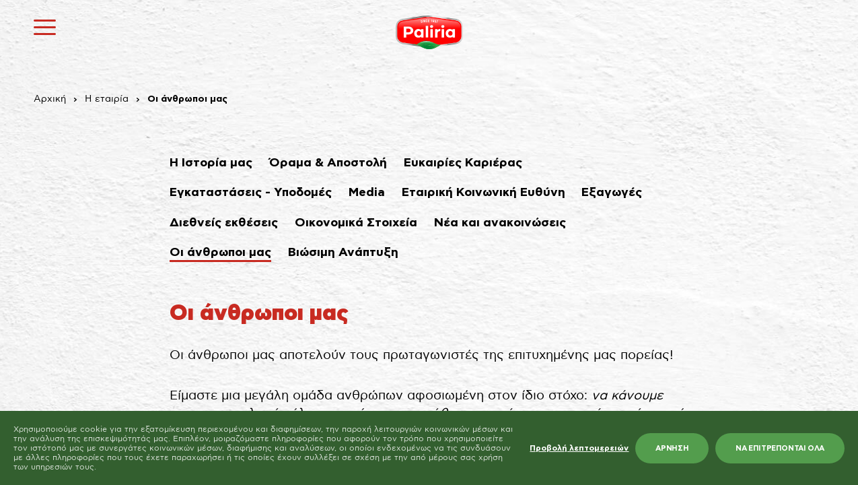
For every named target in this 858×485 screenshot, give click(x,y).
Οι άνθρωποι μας (220, 253)
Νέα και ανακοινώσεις (500, 223)
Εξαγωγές (611, 193)
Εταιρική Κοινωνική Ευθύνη (483, 193)
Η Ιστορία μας (211, 163)
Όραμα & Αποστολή (328, 163)
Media (367, 193)
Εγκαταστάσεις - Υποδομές (251, 193)
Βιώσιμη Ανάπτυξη (343, 253)
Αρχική (50, 99)
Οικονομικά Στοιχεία (356, 223)
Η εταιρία (107, 99)
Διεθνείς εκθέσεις (224, 223)
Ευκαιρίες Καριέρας (463, 163)
